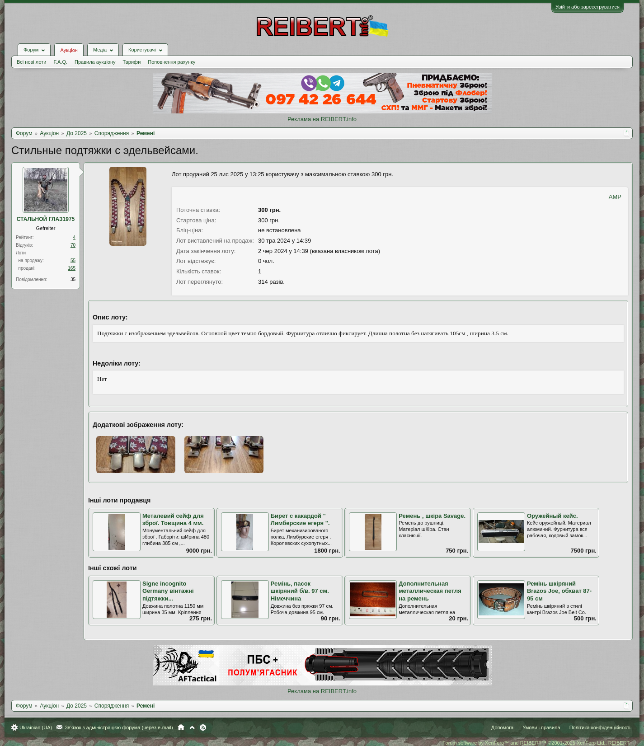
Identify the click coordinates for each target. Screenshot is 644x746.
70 (73, 245)
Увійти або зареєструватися (587, 6)
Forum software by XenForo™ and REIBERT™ (536, 743)
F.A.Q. (60, 62)
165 (71, 268)
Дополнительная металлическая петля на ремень (430, 591)
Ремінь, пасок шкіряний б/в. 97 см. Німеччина (300, 591)
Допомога (502, 727)
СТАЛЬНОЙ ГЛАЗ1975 (46, 219)
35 (73, 279)
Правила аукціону (95, 62)
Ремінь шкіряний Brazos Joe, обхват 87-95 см (559, 591)
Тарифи (132, 62)
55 (73, 260)
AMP (615, 196)
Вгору (192, 727)
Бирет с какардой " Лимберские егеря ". (300, 519)
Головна (181, 727)
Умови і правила (541, 727)
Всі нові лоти (31, 62)
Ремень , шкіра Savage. (432, 515)
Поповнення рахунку (171, 62)
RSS (203, 727)
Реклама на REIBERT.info (322, 119)
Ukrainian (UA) (35, 727)
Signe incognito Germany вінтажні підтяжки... (168, 591)
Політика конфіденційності (599, 727)
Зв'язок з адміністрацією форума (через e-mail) (119, 727)
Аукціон (68, 50)
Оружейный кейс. (552, 515)
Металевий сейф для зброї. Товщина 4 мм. (173, 519)
